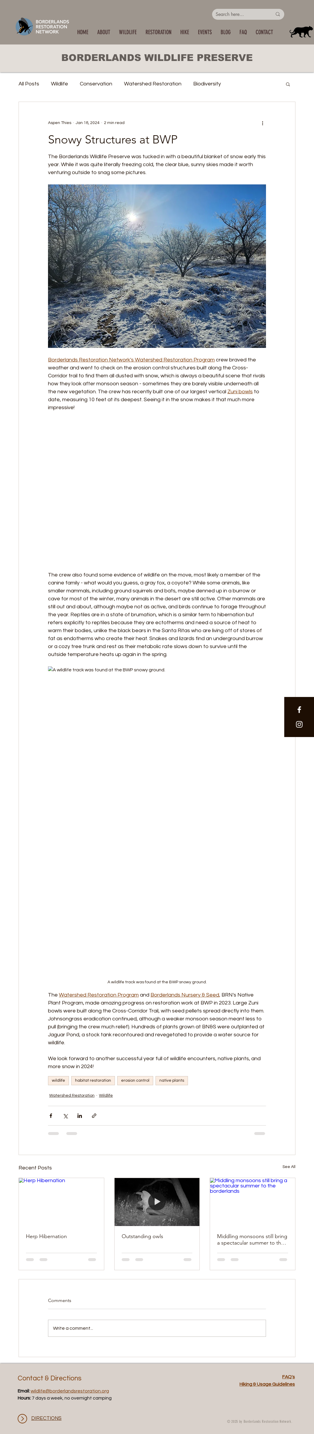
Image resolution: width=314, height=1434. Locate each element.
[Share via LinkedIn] (79, 1116)
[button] (128, 32)
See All (288, 1167)
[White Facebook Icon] (299, 709)
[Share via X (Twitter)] (65, 1116)
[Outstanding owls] (157, 1202)
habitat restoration (93, 1080)
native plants (171, 1080)
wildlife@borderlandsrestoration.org (70, 1391)
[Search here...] (239, 14)
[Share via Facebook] (51, 1116)
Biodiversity (207, 84)
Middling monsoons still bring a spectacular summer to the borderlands (252, 1239)
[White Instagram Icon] (299, 724)
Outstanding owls (142, 1236)
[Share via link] (94, 1116)
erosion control (135, 1080)
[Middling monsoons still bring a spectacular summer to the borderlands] (252, 1202)
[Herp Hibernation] (61, 1202)
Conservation (96, 84)
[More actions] (262, 123)
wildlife (58, 1080)
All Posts (29, 84)
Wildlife (59, 84)
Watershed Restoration (152, 84)
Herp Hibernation (46, 1236)
